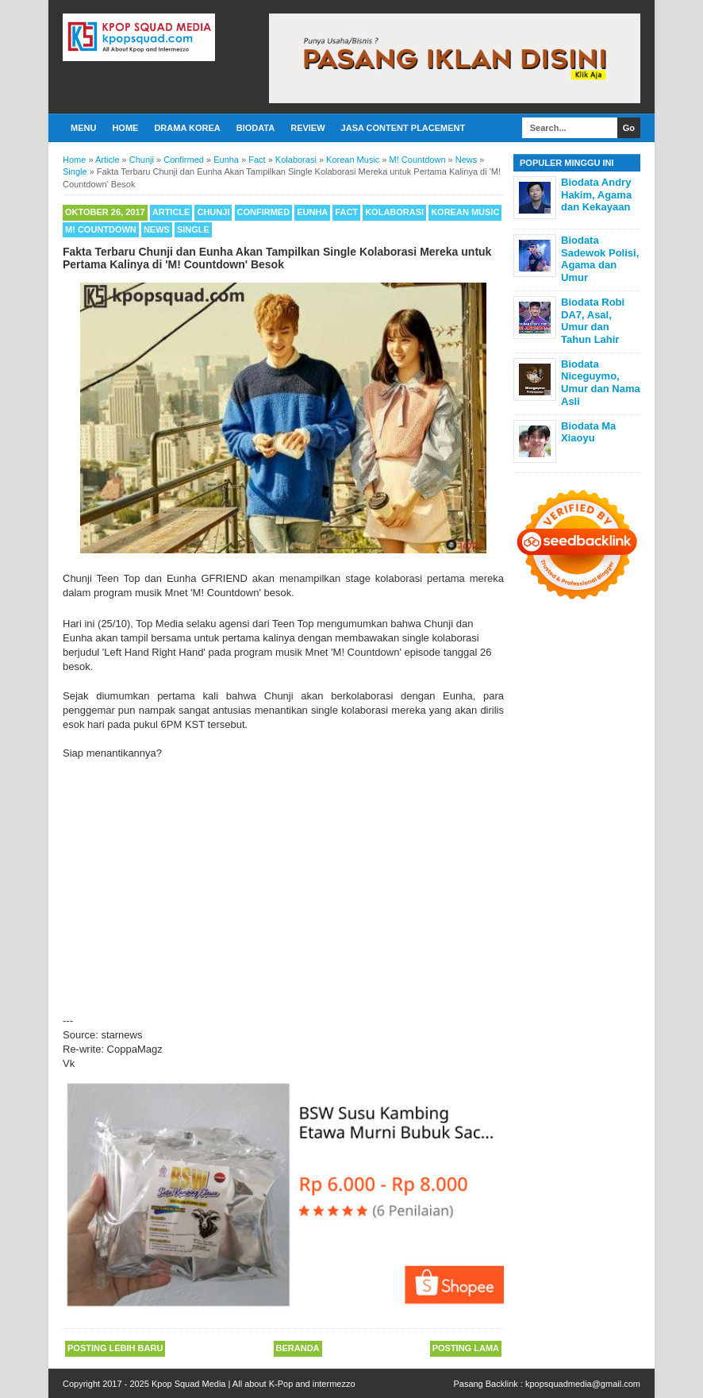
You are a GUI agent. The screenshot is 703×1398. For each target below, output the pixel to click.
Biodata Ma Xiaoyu (588, 432)
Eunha (312, 212)
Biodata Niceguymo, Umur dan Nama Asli (600, 382)
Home (125, 128)
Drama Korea (187, 128)
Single (193, 229)
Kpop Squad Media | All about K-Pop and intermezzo (253, 1383)
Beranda (298, 1348)
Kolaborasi (394, 212)
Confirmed (263, 212)
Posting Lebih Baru (115, 1348)
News (157, 229)
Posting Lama (465, 1348)
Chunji (213, 212)
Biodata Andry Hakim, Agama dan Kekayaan (596, 194)
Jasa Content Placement (403, 128)
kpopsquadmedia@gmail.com (582, 1383)
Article (171, 212)
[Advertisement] (283, 880)
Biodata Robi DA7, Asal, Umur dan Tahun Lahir (592, 320)
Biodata (255, 128)
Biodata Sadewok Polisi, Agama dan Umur (600, 258)
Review (307, 128)
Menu (83, 128)
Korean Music (465, 212)
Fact (346, 212)
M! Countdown (100, 229)
